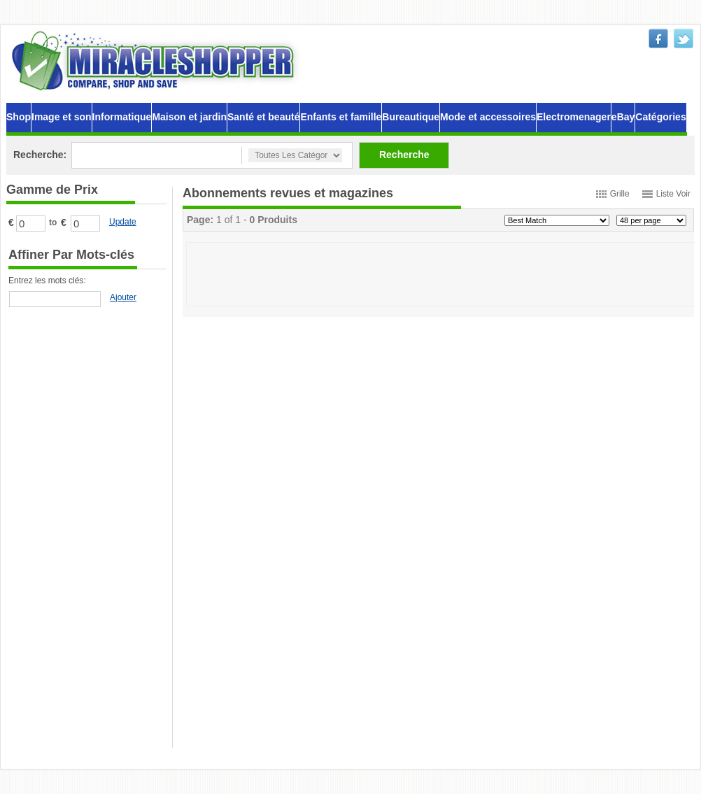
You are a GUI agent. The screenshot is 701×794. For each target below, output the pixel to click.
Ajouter (123, 297)
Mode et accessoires (488, 116)
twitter (683, 38)
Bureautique (410, 116)
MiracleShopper (156, 60)
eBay (623, 116)
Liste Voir (673, 194)
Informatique (122, 116)
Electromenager (574, 116)
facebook (658, 38)
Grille (620, 194)
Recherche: (39, 154)
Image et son (61, 116)
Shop (18, 116)
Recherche (404, 154)
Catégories (660, 116)
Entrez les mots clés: (47, 280)
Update (122, 222)
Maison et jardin (189, 116)
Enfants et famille (340, 116)
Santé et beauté (263, 116)
